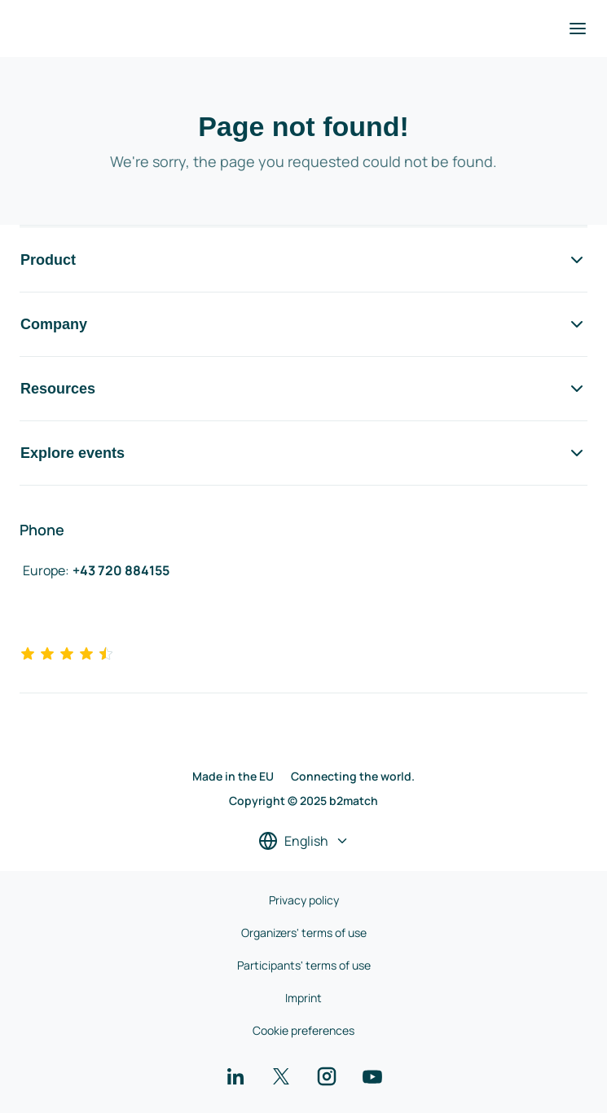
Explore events (303, 453)
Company (303, 324)
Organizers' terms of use (304, 932)
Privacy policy (304, 900)
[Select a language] (303, 840)
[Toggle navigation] (577, 28)
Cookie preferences (303, 1030)
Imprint (303, 997)
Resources (303, 388)
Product (303, 260)
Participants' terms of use (304, 965)
